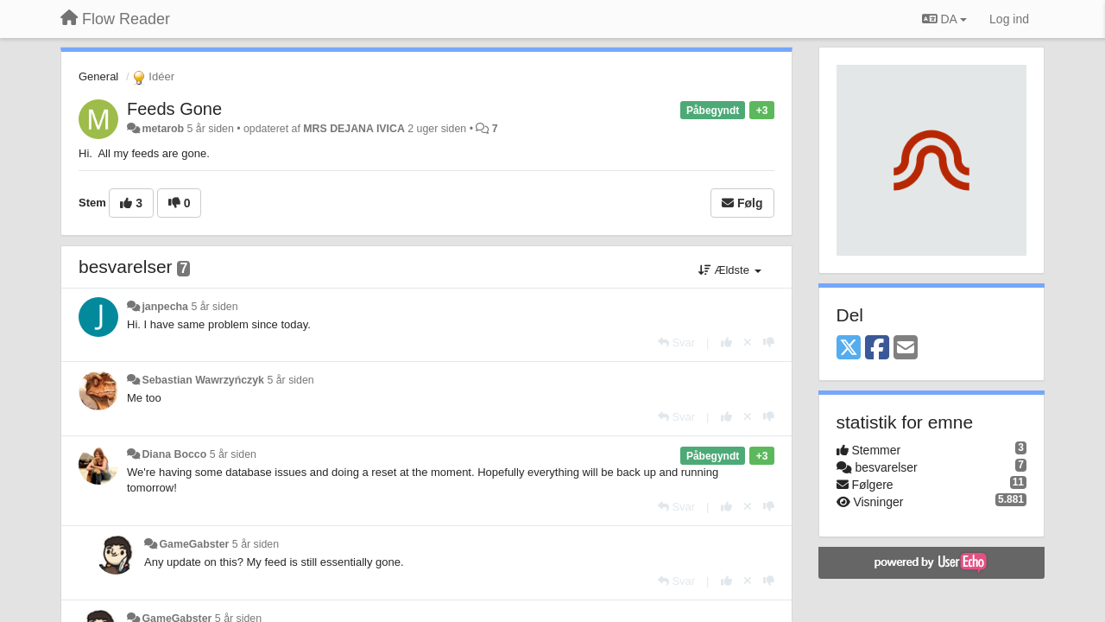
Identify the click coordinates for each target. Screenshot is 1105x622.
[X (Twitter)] (849, 348)
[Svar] (676, 342)
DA (944, 19)
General (98, 76)
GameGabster (194, 544)
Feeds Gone (174, 108)
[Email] (905, 348)
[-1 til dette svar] (768, 342)
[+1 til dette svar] (726, 342)
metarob (163, 129)
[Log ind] (1009, 19)
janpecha (165, 307)
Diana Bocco (174, 454)
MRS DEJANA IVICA (354, 129)
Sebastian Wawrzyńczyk (203, 380)
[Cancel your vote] (747, 342)
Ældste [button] (729, 269)
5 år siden (214, 307)
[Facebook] (877, 348)
